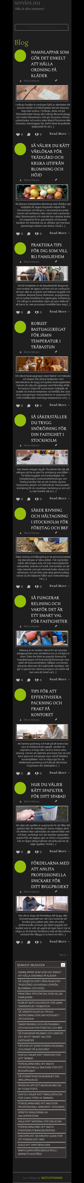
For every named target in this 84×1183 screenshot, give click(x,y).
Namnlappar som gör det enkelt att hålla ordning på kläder (50, 64)
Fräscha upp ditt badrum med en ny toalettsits (39, 1087)
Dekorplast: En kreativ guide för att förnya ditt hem (40, 1137)
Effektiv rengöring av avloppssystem (33, 1114)
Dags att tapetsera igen (34, 1144)
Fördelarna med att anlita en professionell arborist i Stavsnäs (41, 1105)
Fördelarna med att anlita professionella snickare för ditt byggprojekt (50, 875)
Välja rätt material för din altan (39, 1121)
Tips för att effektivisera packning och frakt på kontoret (46, 703)
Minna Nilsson (31, 80)
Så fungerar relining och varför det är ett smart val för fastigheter (49, 610)
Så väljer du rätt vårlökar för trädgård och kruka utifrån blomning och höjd (50, 160)
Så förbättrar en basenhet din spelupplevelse (38, 1078)
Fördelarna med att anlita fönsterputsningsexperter (36, 1128)
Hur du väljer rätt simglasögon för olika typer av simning (40, 1096)
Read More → (60, 133)
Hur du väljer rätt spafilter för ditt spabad (48, 790)
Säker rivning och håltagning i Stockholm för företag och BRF (49, 519)
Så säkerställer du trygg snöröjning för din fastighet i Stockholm (49, 429)
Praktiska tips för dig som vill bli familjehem (49, 251)
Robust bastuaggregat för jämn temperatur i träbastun (48, 335)
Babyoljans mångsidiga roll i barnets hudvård (37, 1152)
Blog (21, 43)
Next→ (64, 955)
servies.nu (27, 2)
